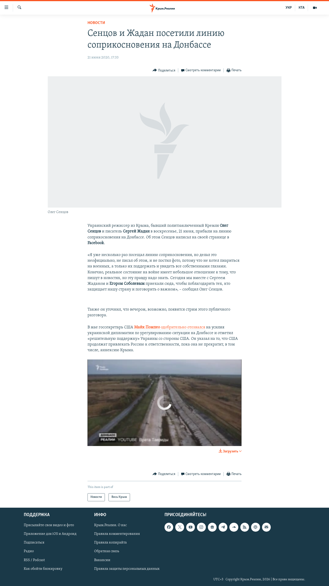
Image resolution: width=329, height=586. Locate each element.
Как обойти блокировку (43, 568)
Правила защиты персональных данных (126, 568)
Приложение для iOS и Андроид (50, 534)
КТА (302, 8)
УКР (289, 8)
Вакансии (102, 560)
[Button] (164, 70)
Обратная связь (106, 551)
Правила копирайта (110, 542)
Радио (29, 551)
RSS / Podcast (34, 560)
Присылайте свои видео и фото (49, 525)
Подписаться (34, 542)
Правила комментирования (117, 534)
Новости (96, 23)
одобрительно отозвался (169, 327)
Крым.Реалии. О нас (110, 525)
